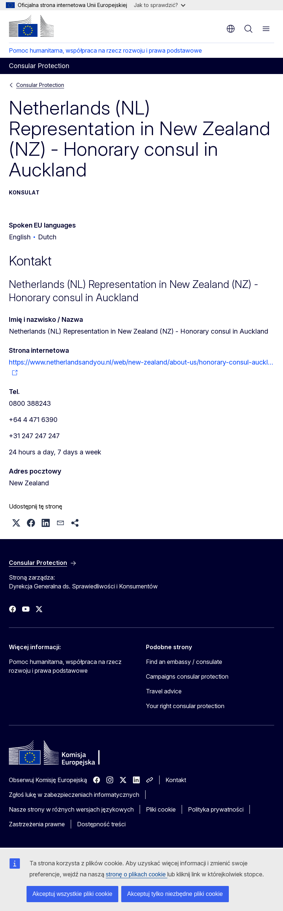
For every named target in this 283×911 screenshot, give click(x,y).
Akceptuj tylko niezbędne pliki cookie (175, 894)
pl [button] (230, 28)
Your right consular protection (185, 706)
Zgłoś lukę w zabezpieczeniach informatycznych (74, 794)
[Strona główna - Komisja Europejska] (31, 26)
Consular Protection (40, 85)
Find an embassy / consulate (184, 661)
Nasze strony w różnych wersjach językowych (71, 809)
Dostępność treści (101, 824)
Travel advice (164, 691)
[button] (16, 523)
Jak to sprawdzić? (159, 5)
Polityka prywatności (216, 809)
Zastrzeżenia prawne (37, 824)
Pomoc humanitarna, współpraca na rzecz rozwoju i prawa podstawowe (105, 50)
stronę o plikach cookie (136, 874)
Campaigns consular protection (187, 676)
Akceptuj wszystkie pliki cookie (72, 894)
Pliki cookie (161, 809)
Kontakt (175, 780)
